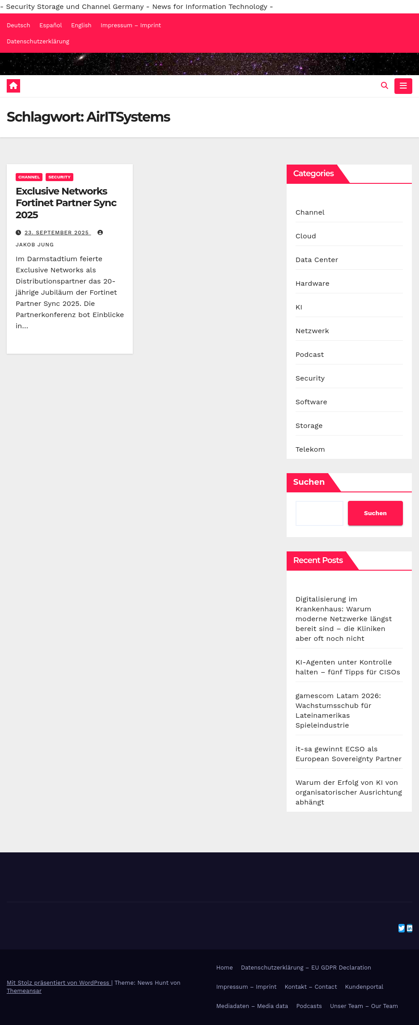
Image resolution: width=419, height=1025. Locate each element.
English (81, 25)
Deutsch (18, 25)
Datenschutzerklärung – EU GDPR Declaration (306, 967)
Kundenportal (364, 986)
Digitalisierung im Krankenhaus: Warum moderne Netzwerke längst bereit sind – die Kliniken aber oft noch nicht (344, 619)
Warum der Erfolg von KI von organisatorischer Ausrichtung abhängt (349, 792)
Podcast (310, 354)
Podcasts (309, 1006)
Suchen (309, 482)
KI (299, 307)
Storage (309, 425)
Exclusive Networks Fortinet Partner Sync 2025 (66, 203)
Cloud (306, 236)
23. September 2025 (58, 232)
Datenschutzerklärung (38, 41)
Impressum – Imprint (131, 25)
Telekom (310, 449)
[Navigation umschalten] (403, 85)
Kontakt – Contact (311, 986)
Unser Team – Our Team (364, 1006)
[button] (384, 85)
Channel (29, 176)
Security (59, 176)
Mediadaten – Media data (252, 1006)
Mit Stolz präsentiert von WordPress (59, 982)
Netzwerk (312, 330)
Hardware (313, 283)
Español (50, 25)
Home (224, 967)
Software (311, 402)
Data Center (317, 259)
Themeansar (24, 990)
